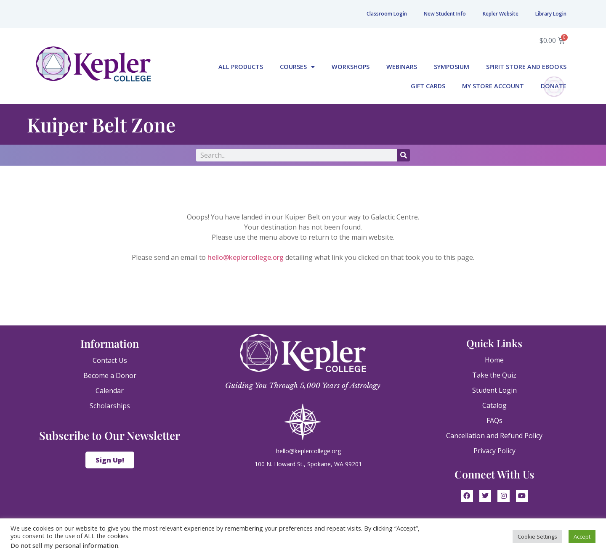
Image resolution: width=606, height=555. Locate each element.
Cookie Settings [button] (537, 536)
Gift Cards (428, 86)
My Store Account (493, 86)
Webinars (401, 67)
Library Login (550, 13)
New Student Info (445, 13)
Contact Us (110, 360)
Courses (297, 67)
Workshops (350, 67)
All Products (240, 67)
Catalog (494, 405)
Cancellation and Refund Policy (494, 435)
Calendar (110, 390)
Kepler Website (500, 13)
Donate (553, 86)
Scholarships (110, 405)
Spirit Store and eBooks (526, 67)
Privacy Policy (494, 450)
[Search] (403, 155)
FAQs (494, 420)
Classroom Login (387, 13)
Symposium (451, 67)
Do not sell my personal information (64, 545)
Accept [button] (582, 536)
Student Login (494, 390)
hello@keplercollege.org (245, 257)
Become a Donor (109, 375)
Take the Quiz (494, 375)
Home (494, 360)
